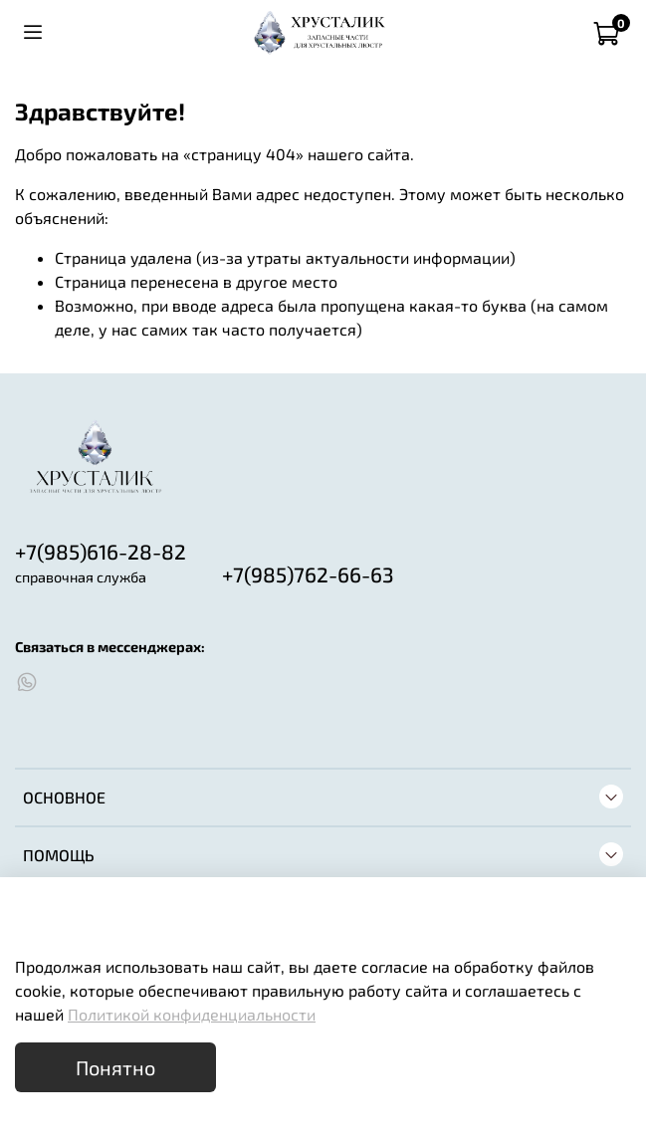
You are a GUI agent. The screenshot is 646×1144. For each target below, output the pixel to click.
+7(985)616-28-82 (100, 551)
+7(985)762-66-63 (308, 574)
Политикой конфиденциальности (192, 1014)
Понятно (115, 1067)
